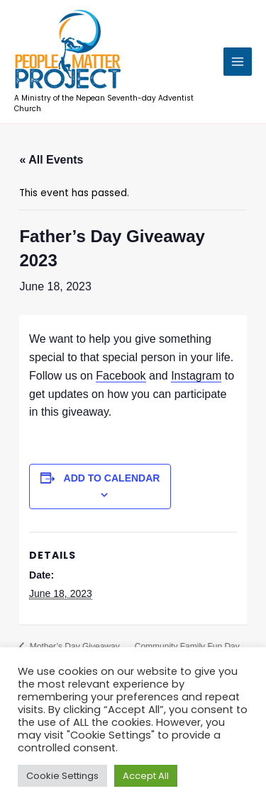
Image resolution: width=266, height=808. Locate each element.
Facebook (120, 376)
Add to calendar (112, 478)
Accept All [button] (146, 776)
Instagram (196, 376)
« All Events (51, 160)
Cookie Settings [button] (62, 776)
